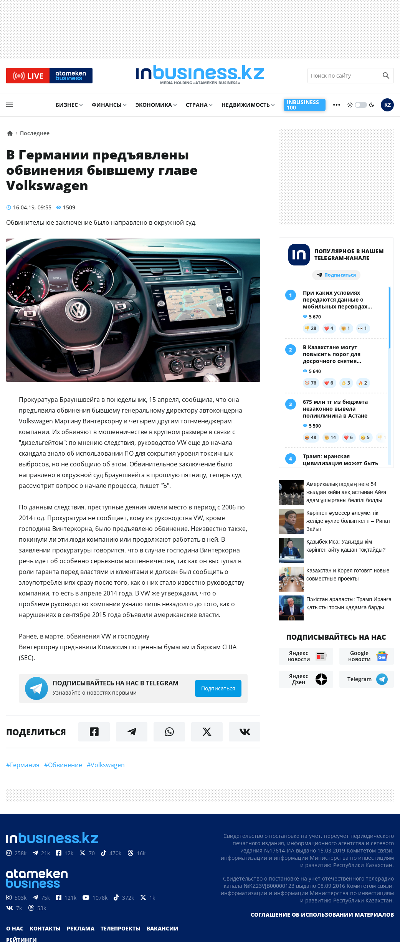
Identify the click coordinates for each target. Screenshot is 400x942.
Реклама (80, 929)
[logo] (200, 76)
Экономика (154, 106)
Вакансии (163, 929)
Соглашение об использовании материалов (322, 915)
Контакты (45, 929)
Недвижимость (245, 106)
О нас (14, 929)
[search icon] (386, 76)
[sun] (350, 106)
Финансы (107, 106)
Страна (197, 106)
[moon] (372, 106)
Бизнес (67, 106)
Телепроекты (120, 929)
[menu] (9, 106)
